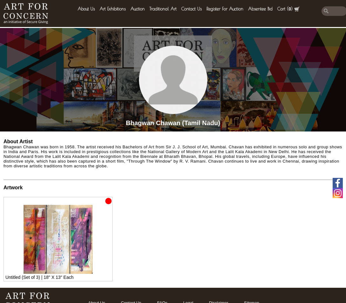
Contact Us (191, 8)
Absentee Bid (260, 8)
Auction (137, 8)
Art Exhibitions (113, 8)
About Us (86, 8)
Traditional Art (162, 8)
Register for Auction (224, 8)
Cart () (288, 9)
